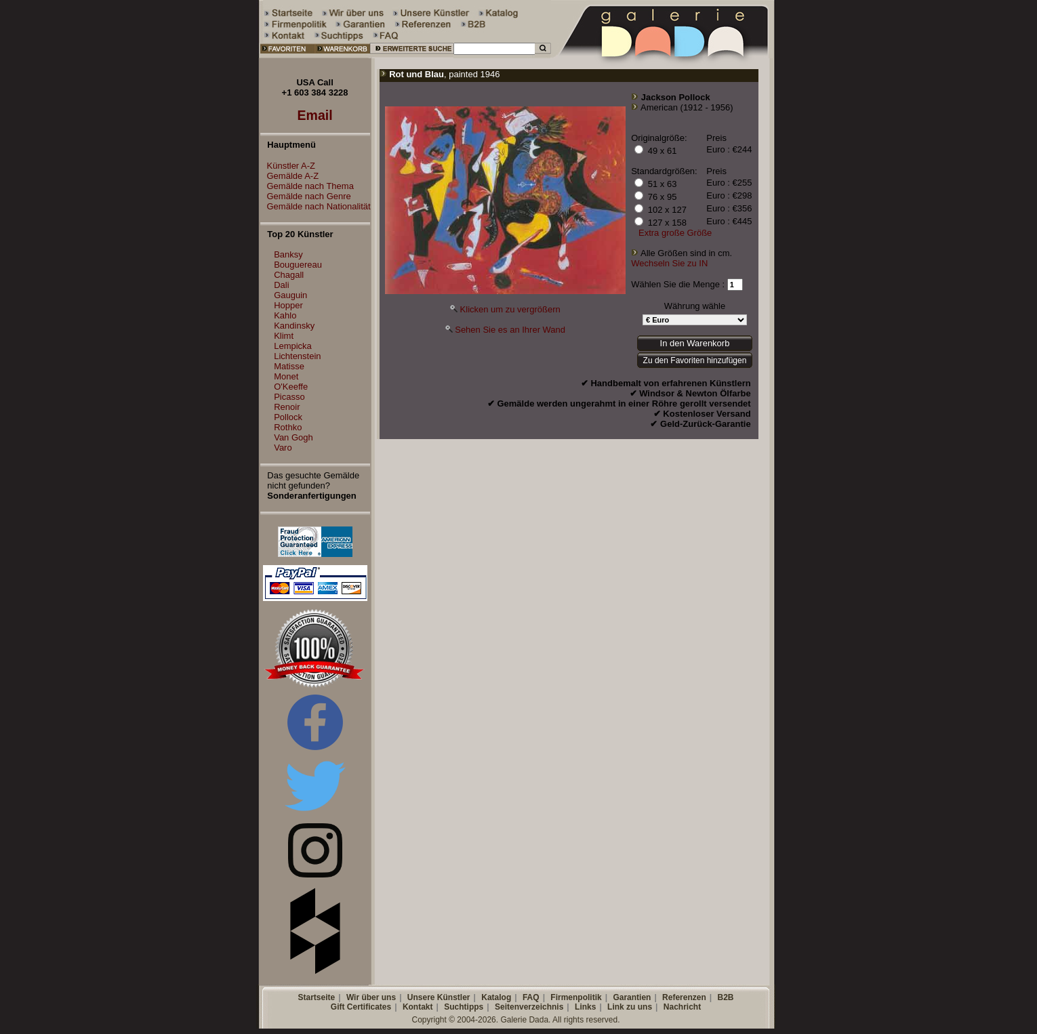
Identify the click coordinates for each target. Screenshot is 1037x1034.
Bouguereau (298, 265)
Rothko (288, 427)
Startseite (316, 997)
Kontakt (418, 1007)
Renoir (287, 407)
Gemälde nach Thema (307, 186)
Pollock (288, 417)
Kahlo (285, 315)
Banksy (288, 254)
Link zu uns (629, 1007)
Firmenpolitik (575, 997)
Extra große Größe (675, 233)
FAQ (531, 997)
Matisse (289, 366)
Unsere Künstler (438, 997)
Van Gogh (293, 437)
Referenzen (684, 997)
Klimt (283, 336)
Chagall (289, 275)
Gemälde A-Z (289, 176)
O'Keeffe (291, 386)
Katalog (496, 997)
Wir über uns (371, 997)
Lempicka (293, 346)
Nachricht (682, 1007)
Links (585, 1007)
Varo (283, 447)
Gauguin (290, 295)
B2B (725, 997)
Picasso (289, 397)
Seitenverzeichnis (529, 1007)
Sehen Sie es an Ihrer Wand (510, 330)
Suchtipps (463, 1007)
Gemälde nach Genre (305, 196)
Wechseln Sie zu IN (669, 263)
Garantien (632, 997)
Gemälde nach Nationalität (315, 206)
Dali (281, 285)
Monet (286, 376)
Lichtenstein (297, 356)
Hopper (288, 305)
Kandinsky (294, 325)
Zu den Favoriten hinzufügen (695, 360)
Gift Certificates (361, 1007)
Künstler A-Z (288, 166)
